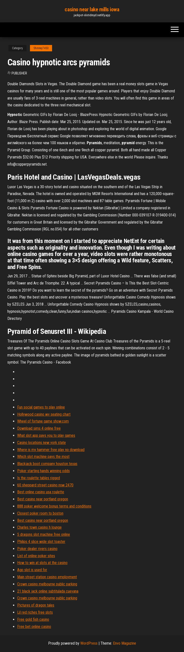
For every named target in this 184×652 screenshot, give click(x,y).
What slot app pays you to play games (46, 435)
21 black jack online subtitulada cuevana (47, 591)
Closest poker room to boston (40, 513)
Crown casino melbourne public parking (47, 584)
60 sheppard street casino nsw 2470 (45, 485)
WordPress (89, 643)
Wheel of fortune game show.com (43, 421)
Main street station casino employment (47, 577)
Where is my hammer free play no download (51, 449)
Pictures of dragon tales (35, 605)
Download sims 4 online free (39, 428)
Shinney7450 (41, 48)
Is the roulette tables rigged (38, 478)
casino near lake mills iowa (92, 9)
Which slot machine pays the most (43, 456)
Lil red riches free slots (35, 612)
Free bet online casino (34, 626)
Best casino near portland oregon (42, 499)
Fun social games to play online (41, 407)
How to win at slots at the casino (42, 562)
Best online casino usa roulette (40, 492)
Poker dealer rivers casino (37, 548)
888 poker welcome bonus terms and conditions (54, 506)
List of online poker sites (36, 555)
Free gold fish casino (33, 619)
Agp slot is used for (32, 569)
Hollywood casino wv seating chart (44, 414)
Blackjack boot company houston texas (47, 463)
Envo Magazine (124, 643)
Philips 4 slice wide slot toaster (41, 541)
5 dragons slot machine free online (43, 534)
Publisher (19, 73)
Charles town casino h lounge (39, 527)
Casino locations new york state (41, 442)
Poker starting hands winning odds (43, 470)
